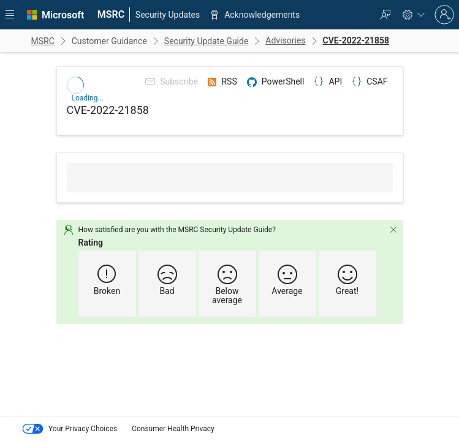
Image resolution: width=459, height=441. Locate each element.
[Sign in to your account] (444, 14)
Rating (113, 242)
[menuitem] (111, 14)
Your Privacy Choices (68, 429)
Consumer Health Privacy (173, 428)
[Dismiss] (371, 229)
